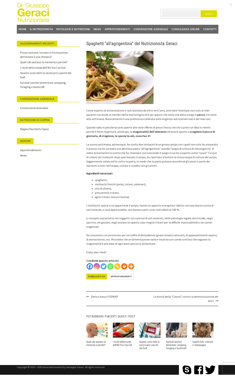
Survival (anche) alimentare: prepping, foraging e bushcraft (176, 345)
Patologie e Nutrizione (73, 29)
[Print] (124, 266)
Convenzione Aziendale (34, 108)
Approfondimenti (117, 29)
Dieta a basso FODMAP (104, 296)
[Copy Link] (117, 266)
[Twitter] (103, 266)
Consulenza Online (186, 29)
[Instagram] (97, 266)
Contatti (209, 29)
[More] (131, 266)
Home (22, 29)
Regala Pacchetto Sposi (34, 129)
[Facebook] (90, 266)
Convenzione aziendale (151, 29)
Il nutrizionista (41, 29)
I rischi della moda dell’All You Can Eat (43, 67)
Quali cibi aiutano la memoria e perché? (44, 62)
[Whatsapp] (110, 266)
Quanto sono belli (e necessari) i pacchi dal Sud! (149, 345)
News (97, 29)
